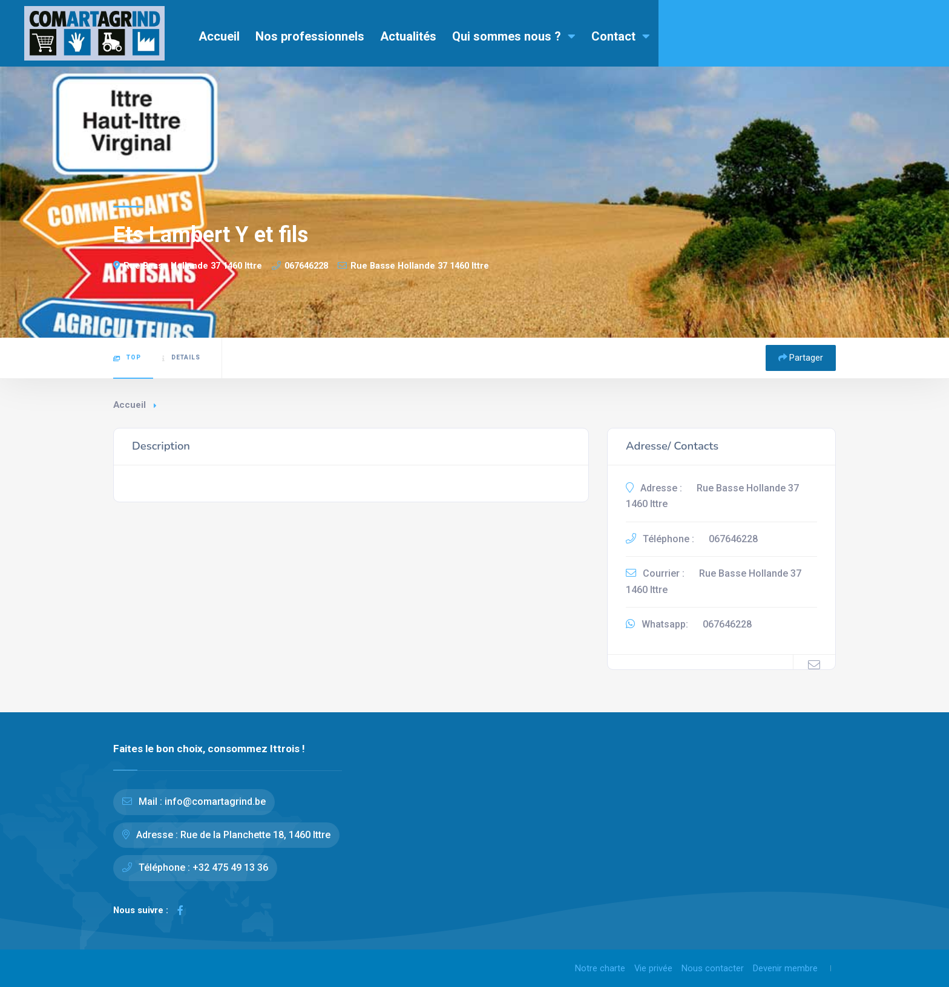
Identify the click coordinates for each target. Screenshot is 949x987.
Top (127, 357)
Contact (620, 36)
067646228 (300, 265)
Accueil (219, 36)
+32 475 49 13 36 (230, 867)
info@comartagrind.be (215, 801)
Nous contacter (712, 968)
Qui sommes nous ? (514, 36)
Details (181, 357)
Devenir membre (785, 968)
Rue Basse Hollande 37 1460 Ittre (187, 265)
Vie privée (653, 968)
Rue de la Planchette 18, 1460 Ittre (255, 835)
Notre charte (600, 968)
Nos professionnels (309, 36)
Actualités (408, 36)
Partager (800, 357)
